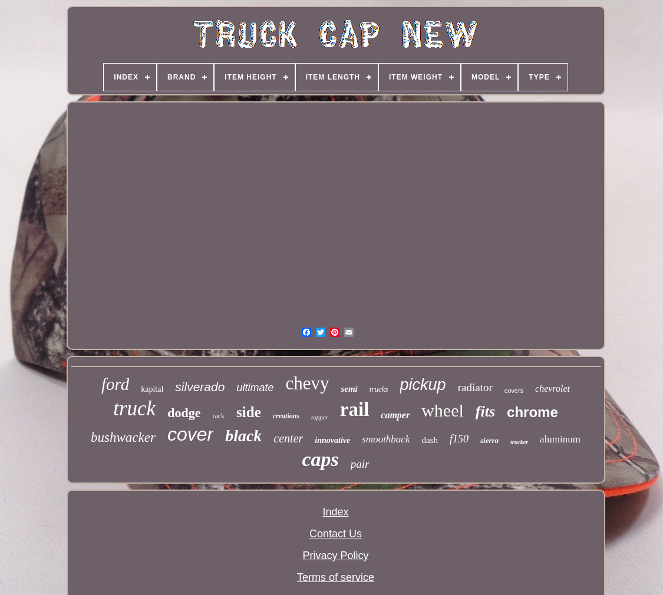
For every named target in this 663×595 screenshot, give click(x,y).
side (248, 412)
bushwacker (123, 437)
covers (513, 390)
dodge (183, 412)
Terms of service (335, 577)
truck (134, 408)
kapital (152, 389)
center (288, 438)
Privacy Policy (335, 555)
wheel (442, 410)
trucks (379, 389)
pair (360, 464)
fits (485, 411)
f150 (459, 439)
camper (395, 415)
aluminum (560, 439)
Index (335, 512)
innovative (332, 440)
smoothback (386, 439)
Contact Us (335, 534)
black (243, 436)
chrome (532, 412)
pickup (423, 385)
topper (319, 417)
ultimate (254, 388)
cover (190, 434)
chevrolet (552, 389)
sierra (489, 440)
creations (286, 416)
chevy (307, 383)
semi (349, 389)
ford (115, 384)
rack (218, 416)
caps (320, 459)
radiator (475, 387)
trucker (519, 442)
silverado (200, 387)
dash (429, 440)
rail (354, 409)
